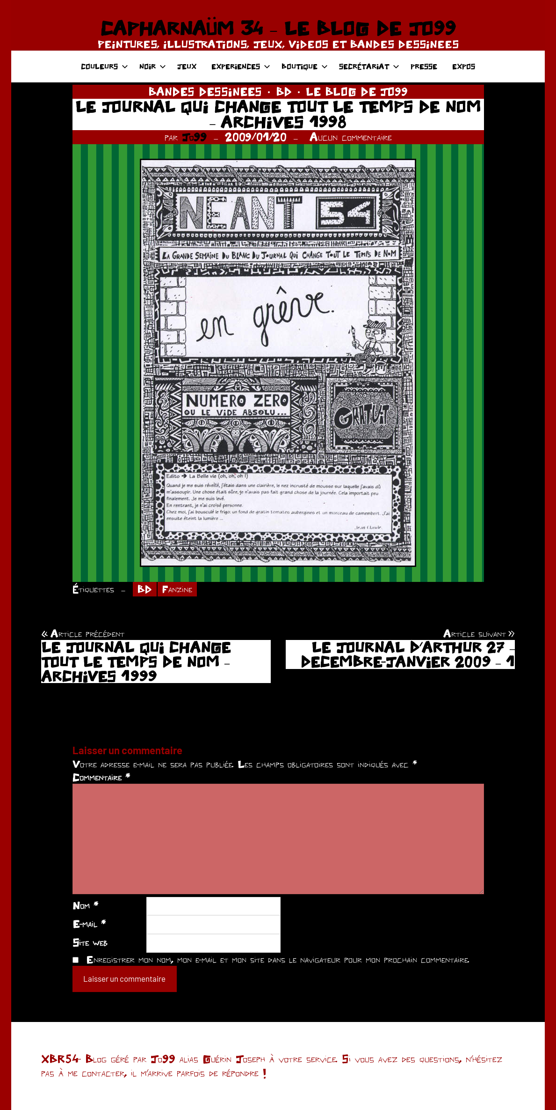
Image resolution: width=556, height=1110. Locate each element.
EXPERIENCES (240, 66)
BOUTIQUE (305, 66)
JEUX (186, 66)
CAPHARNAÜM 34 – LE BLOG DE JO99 (278, 28)
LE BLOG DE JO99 (357, 91)
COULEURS (104, 66)
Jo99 (194, 137)
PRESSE (424, 66)
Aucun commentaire (351, 137)
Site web (90, 942)
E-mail (89, 923)
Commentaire (101, 777)
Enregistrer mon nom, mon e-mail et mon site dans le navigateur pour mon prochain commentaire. (277, 959)
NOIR (152, 66)
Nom (85, 905)
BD (284, 91)
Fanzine (177, 588)
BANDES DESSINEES (205, 91)
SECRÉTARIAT (369, 66)
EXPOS (463, 66)
